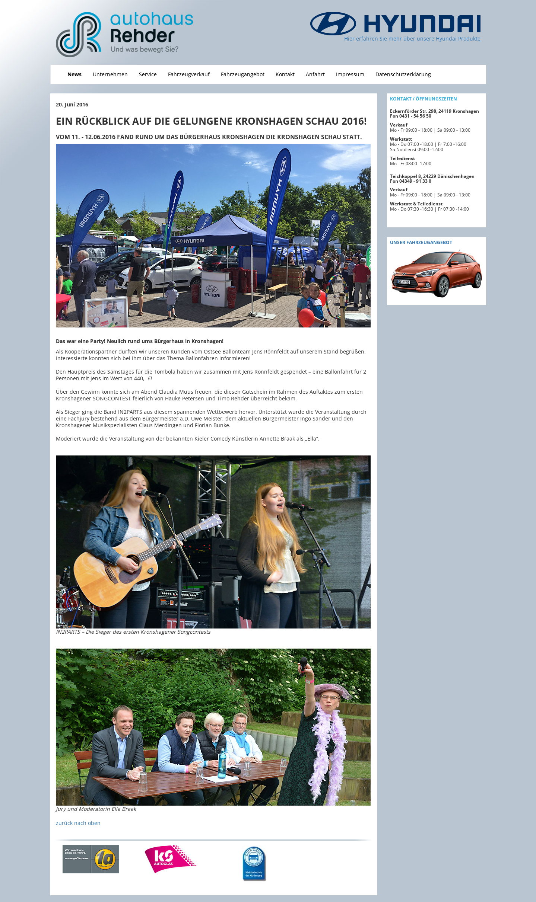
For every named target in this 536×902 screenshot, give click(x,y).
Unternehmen (110, 74)
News (74, 74)
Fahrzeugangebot (242, 74)
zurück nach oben (78, 822)
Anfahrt (315, 74)
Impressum (350, 74)
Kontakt (285, 74)
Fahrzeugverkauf (189, 74)
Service (148, 74)
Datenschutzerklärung (403, 74)
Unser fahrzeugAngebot (421, 242)
